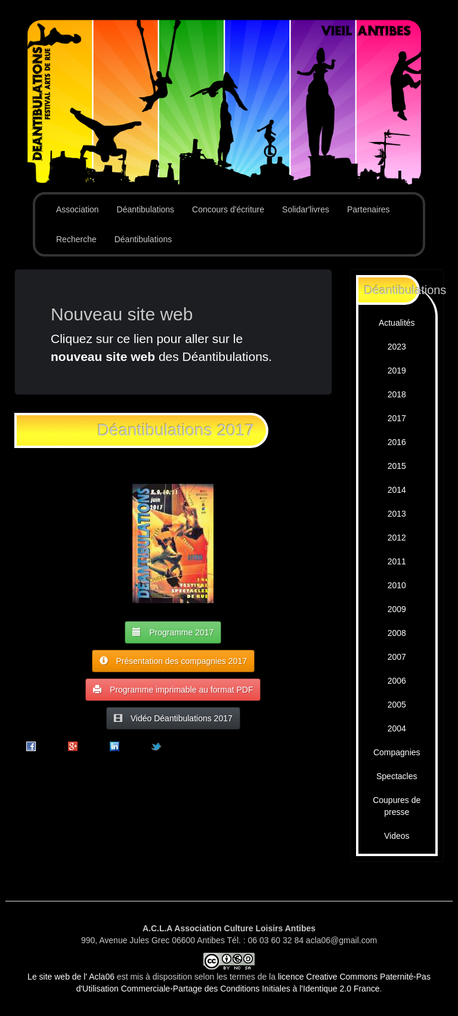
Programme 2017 (172, 632)
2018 (397, 394)
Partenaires (368, 209)
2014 (397, 490)
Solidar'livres (305, 209)
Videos (397, 836)
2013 (397, 513)
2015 (397, 466)
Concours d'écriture (228, 209)
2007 (397, 657)
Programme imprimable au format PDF (173, 689)
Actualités (397, 323)
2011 (397, 561)
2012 (397, 537)
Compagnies (396, 752)
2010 (397, 585)
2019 (397, 370)
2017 (397, 418)
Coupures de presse (396, 806)
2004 (397, 728)
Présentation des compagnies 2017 (173, 661)
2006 (397, 680)
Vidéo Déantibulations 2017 (173, 718)
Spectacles (396, 776)
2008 (397, 633)
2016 (397, 442)
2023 (397, 346)
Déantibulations (146, 209)
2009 (397, 609)
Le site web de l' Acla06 (70, 976)
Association (77, 209)
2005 (397, 704)
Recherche (76, 239)
